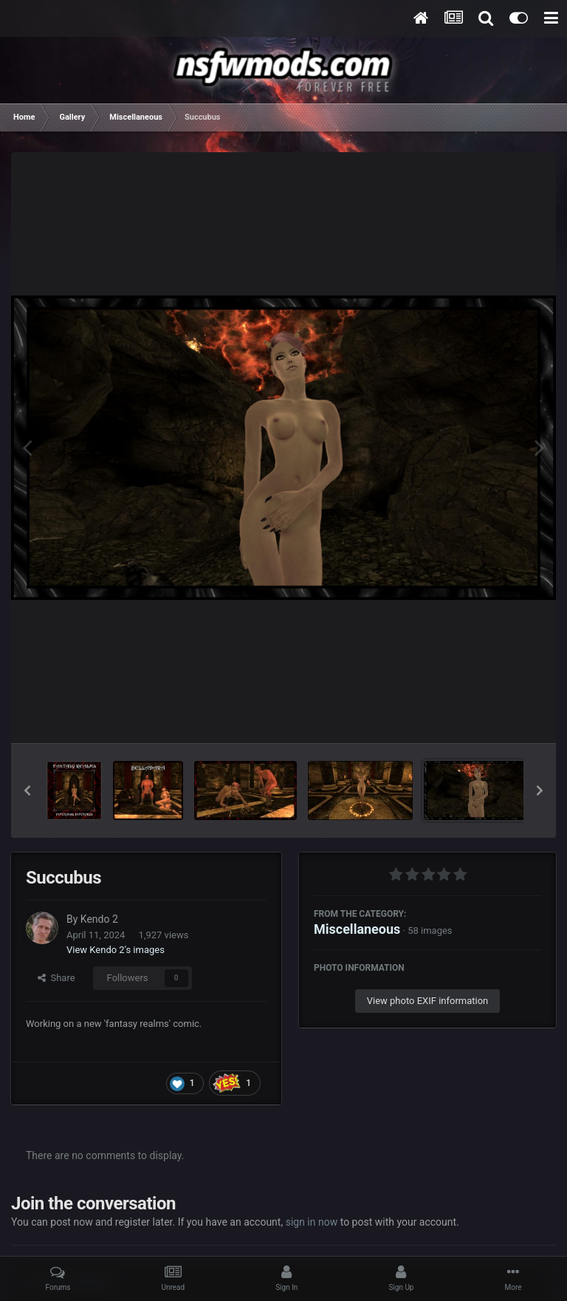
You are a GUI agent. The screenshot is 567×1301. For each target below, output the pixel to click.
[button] (27, 790)
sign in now (312, 1222)
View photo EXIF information (428, 1000)
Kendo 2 (99, 919)
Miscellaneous (357, 929)
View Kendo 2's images (115, 949)
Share (56, 977)
